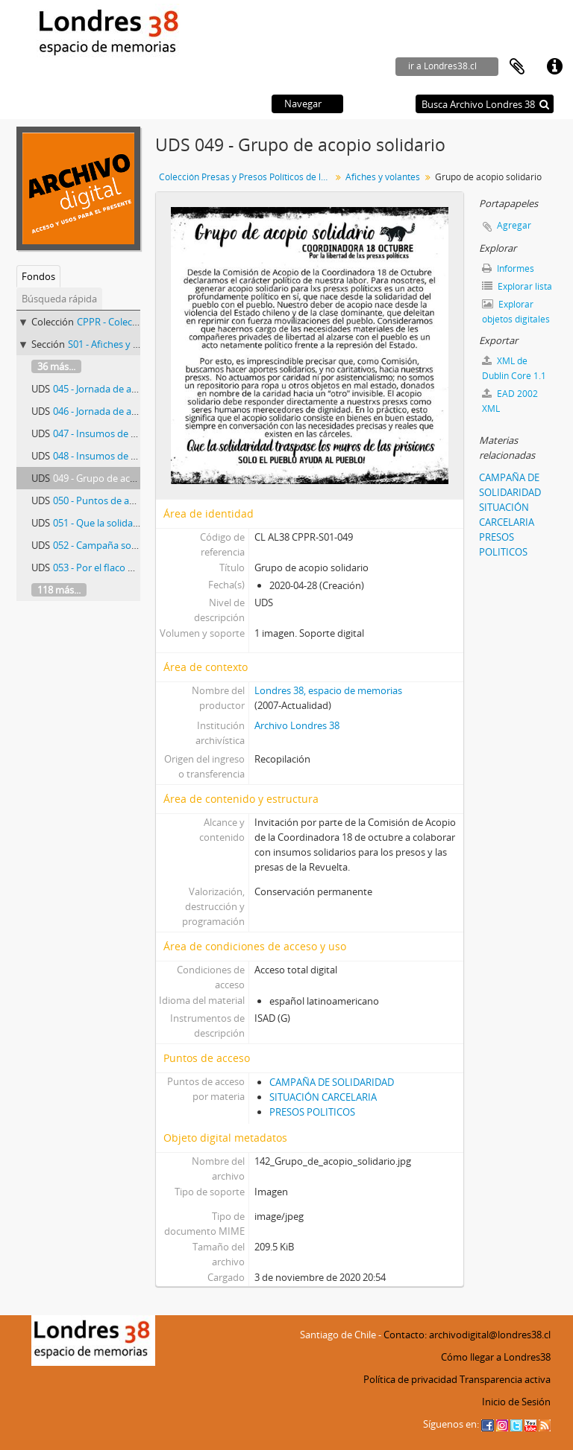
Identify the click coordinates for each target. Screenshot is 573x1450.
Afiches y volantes (382, 177)
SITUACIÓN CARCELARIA (323, 1097)
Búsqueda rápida (59, 298)
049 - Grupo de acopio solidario (121, 478)
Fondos (38, 276)
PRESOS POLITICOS (312, 1112)
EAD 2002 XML (510, 401)
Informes (508, 268)
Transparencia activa (505, 1379)
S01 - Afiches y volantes (119, 344)
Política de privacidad (410, 1379)
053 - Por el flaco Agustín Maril (119, 567)
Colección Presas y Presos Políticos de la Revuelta (246, 177)
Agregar (514, 225)
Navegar (303, 103)
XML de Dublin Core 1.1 (514, 368)
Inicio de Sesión (516, 1401)
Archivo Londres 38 (296, 725)
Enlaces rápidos (554, 67)
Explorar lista (517, 286)
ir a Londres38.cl (442, 66)
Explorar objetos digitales (516, 311)
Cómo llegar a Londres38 (496, 1357)
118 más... (59, 590)
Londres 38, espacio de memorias (328, 690)
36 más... (56, 366)
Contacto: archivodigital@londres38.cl (467, 1334)
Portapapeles (517, 67)
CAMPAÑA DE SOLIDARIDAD (331, 1082)
